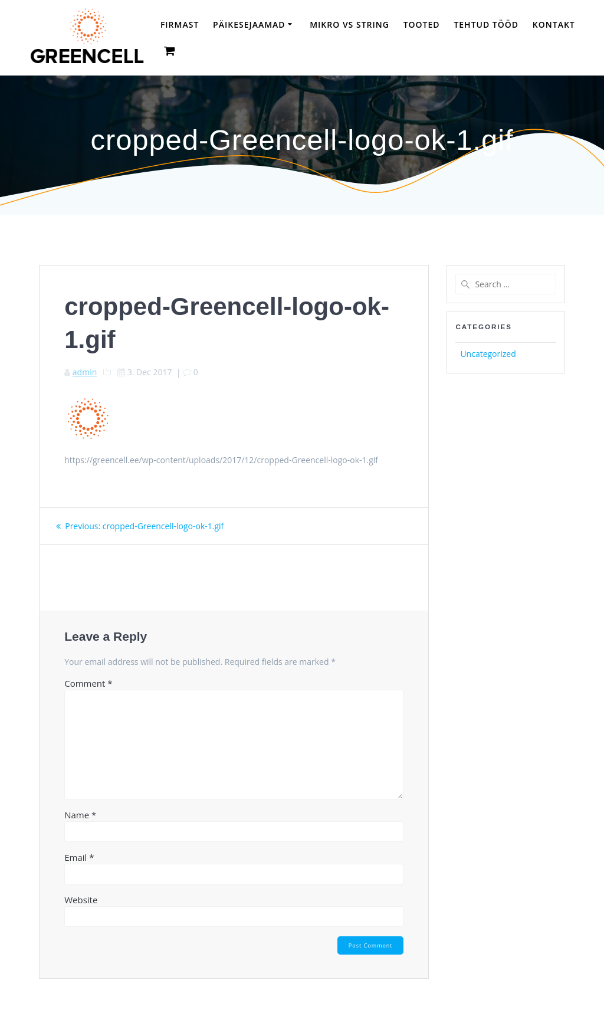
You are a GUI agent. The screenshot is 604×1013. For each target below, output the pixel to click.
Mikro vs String (349, 24)
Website (80, 900)
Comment (88, 683)
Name (80, 815)
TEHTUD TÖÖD (486, 24)
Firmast (179, 24)
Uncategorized (488, 353)
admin (85, 372)
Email (79, 857)
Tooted (421, 24)
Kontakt (554, 24)
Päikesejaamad (249, 24)
